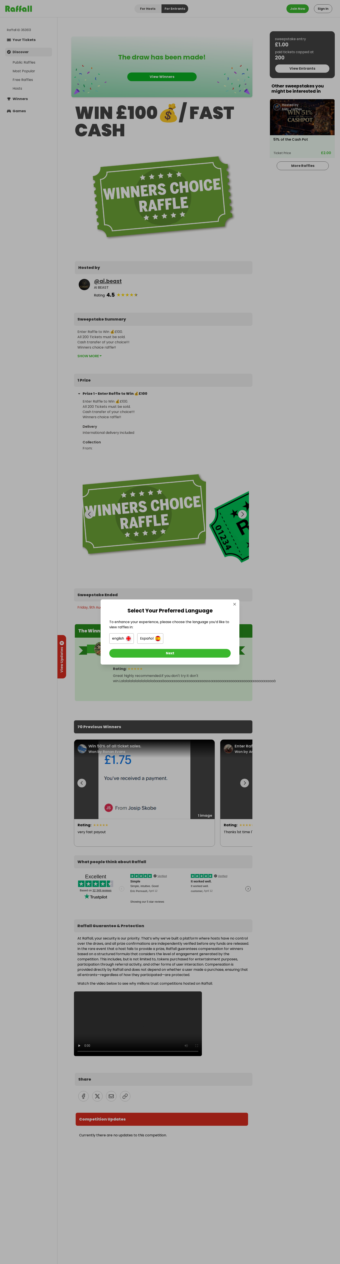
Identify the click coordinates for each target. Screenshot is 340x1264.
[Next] (170, 653)
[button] (121, 638)
